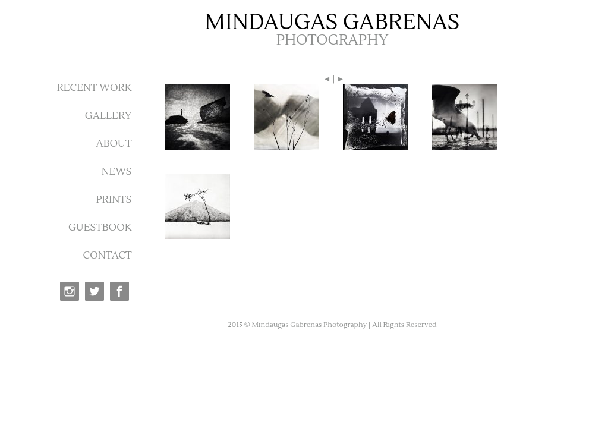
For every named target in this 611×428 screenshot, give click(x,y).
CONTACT (107, 255)
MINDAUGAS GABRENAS (332, 22)
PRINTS (113, 199)
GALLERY (108, 115)
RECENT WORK (93, 88)
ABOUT (113, 143)
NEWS (117, 171)
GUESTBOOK (100, 227)
